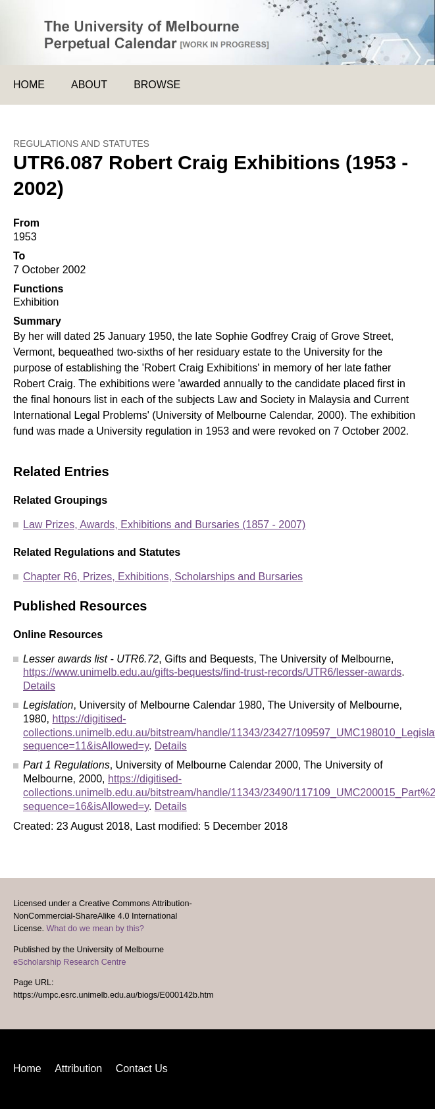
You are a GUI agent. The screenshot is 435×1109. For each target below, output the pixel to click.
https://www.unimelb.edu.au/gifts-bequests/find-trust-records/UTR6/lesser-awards (212, 672)
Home (29, 84)
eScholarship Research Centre (69, 962)
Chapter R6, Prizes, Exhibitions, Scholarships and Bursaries (163, 576)
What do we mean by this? (94, 928)
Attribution (78, 1068)
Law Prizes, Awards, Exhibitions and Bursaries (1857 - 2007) (164, 524)
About (89, 84)
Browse (157, 84)
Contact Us (142, 1068)
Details (39, 685)
